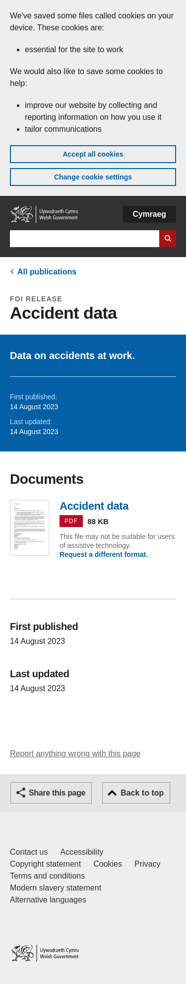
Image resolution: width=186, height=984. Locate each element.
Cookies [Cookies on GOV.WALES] (107, 864)
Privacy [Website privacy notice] (147, 864)
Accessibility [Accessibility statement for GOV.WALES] (81, 852)
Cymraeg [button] (149, 214)
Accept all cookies (92, 154)
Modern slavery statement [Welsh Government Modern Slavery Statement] (55, 888)
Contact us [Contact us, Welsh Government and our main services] (29, 852)
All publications (46, 272)
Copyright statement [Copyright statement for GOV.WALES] (45, 864)
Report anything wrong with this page (75, 753)
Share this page (57, 793)
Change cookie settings (93, 177)
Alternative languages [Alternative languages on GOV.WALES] (48, 899)
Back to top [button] (142, 793)
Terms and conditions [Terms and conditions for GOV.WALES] (47, 876)
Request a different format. (104, 554)
